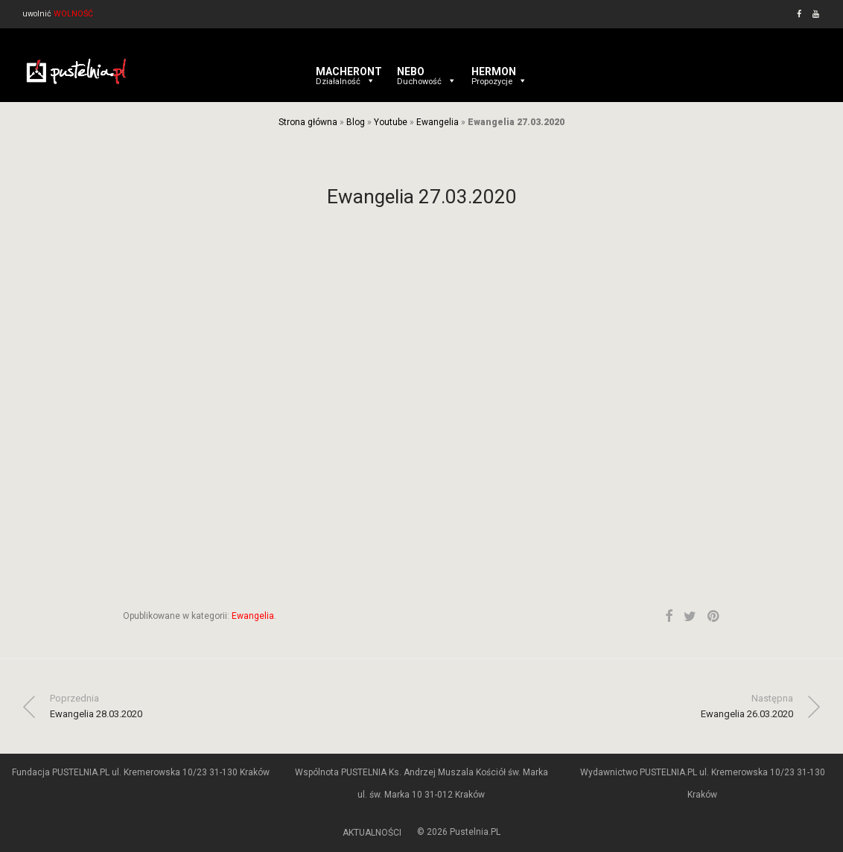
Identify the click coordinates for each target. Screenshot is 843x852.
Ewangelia (437, 122)
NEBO (427, 71)
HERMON (499, 71)
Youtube (390, 122)
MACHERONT (349, 71)
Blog (355, 122)
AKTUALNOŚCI (372, 832)
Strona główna (308, 122)
